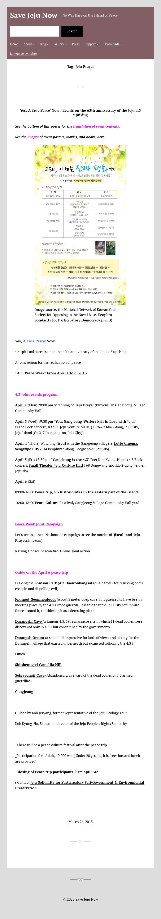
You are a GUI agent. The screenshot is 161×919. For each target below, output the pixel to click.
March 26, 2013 (81, 821)
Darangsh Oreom (29, 637)
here (100, 136)
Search (72, 31)
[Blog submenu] (48, 44)
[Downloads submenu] (121, 44)
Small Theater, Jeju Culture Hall (56, 465)
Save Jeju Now (33, 15)
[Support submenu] (98, 44)
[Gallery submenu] (66, 44)
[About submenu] (34, 44)
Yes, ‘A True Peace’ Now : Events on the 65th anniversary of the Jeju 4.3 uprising (80, 112)
